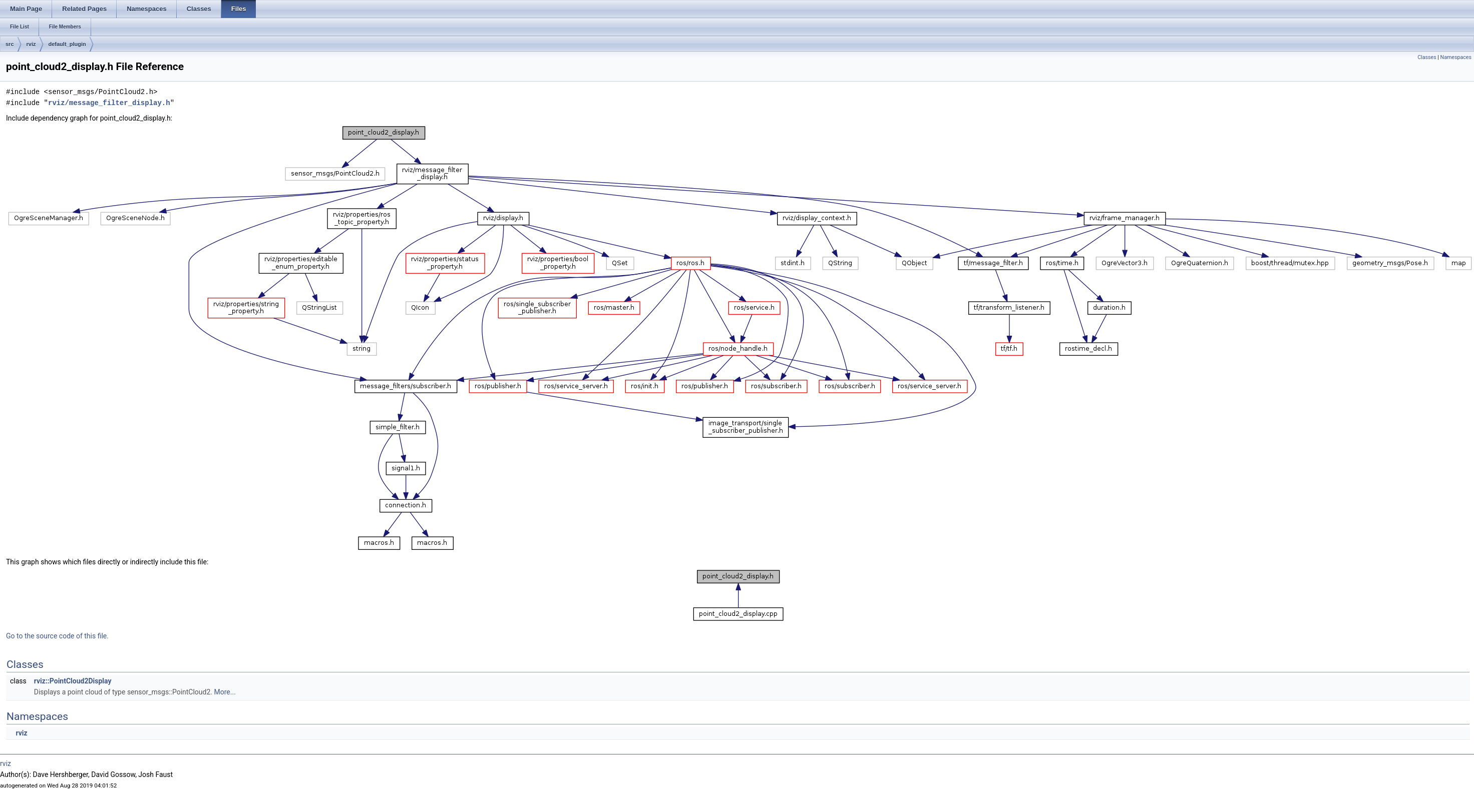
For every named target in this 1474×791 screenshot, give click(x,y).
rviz (31, 44)
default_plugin (67, 44)
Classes (1426, 57)
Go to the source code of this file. (57, 636)
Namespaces (1455, 57)
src (10, 44)
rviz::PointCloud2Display (73, 681)
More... (225, 692)
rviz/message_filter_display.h (109, 103)
